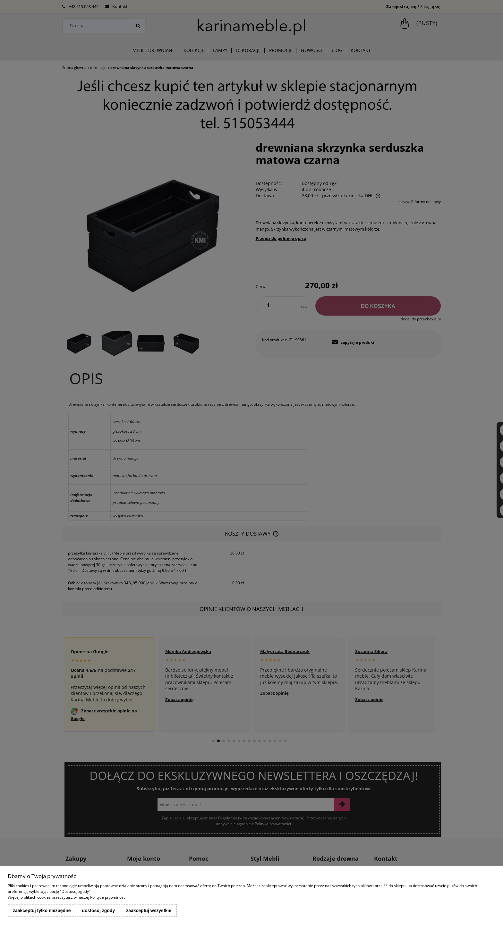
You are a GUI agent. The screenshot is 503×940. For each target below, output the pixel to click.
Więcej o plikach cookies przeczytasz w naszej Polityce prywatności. (67, 897)
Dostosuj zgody (98, 910)
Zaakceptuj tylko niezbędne (42, 910)
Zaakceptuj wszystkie (148, 910)
